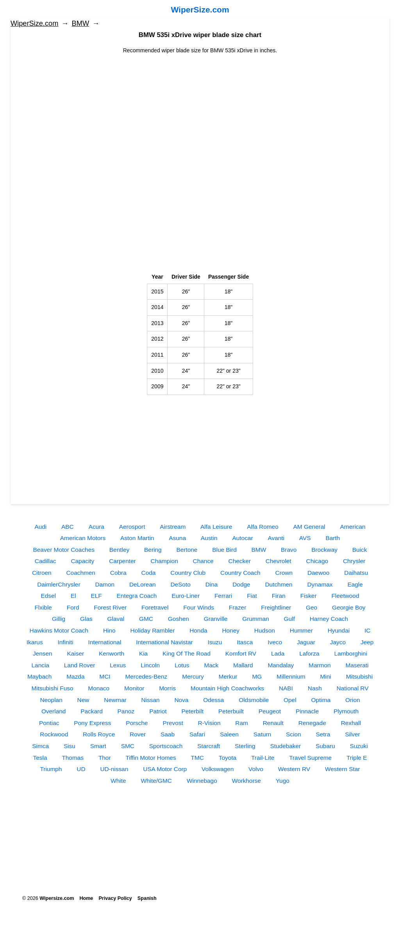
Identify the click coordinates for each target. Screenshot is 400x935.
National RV (353, 688)
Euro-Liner (185, 595)
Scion (293, 734)
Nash (315, 688)
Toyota (227, 757)
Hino (109, 630)
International (104, 642)
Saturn (262, 734)
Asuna (177, 538)
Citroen (42, 572)
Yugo (282, 780)
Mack (211, 665)
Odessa (213, 700)
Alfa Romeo (262, 526)
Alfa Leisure (216, 526)
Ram (241, 723)
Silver (352, 734)
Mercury (193, 676)
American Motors (82, 538)
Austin (209, 538)
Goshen (178, 618)
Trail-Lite (262, 757)
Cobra (118, 572)
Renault (273, 723)
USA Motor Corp (165, 769)
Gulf (289, 618)
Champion (164, 561)
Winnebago (202, 780)
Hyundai (339, 630)
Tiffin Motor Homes (150, 757)
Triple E (356, 757)
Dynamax (320, 584)
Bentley (119, 549)
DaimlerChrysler (58, 584)
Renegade (312, 723)
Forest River (110, 607)
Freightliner (276, 607)
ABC (67, 526)
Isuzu (215, 642)
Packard (91, 711)
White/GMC (156, 780)
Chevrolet (278, 561)
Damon (104, 584)
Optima (320, 700)
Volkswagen (218, 769)
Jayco (338, 642)
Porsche (137, 723)
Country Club (187, 572)
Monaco (98, 688)
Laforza (309, 653)
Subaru (325, 746)
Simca (40, 746)
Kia (143, 653)
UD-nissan (114, 769)
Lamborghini (350, 653)
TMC (197, 757)
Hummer (301, 630)
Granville (216, 618)
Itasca (245, 642)
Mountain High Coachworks (227, 688)
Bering (153, 549)
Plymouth (346, 711)
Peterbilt (193, 711)
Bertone (186, 549)
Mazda (75, 676)
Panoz (126, 711)
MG (257, 676)
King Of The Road (186, 653)
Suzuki (359, 746)
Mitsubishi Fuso (52, 688)
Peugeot (270, 711)
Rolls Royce (99, 734)
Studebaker (285, 746)
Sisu (69, 746)
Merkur (228, 676)
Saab (168, 734)
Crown (284, 572)
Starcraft (208, 746)
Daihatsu (356, 572)
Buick (359, 549)
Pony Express (92, 723)
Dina (211, 584)
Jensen (42, 653)
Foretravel (154, 607)
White (118, 780)
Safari (197, 734)
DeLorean (142, 584)
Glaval (116, 618)
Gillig (58, 618)
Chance (203, 561)
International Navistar (164, 642)
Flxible (43, 607)
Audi (40, 526)
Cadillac (45, 561)
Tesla (40, 757)
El (73, 595)
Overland (53, 711)
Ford (73, 607)
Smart (98, 746)
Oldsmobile (254, 700)
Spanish (147, 898)
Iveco (275, 642)
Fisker (308, 595)
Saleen (229, 734)
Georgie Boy (349, 607)
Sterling (245, 746)
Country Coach (240, 572)
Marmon (319, 665)
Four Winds (198, 607)
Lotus (182, 665)
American (353, 526)
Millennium (291, 676)
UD (81, 769)
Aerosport (132, 526)
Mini (325, 676)
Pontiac (49, 723)
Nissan (150, 700)
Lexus (118, 665)
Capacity (82, 561)
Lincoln (150, 665)
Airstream (173, 526)
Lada (277, 653)
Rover (138, 734)
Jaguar (306, 642)
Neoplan (51, 700)
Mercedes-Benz (146, 676)
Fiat (252, 595)
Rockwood (54, 734)
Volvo (255, 769)
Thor (104, 757)
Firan (279, 595)
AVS (305, 538)
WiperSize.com (200, 9)
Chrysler (354, 561)
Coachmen (80, 572)
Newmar (115, 700)
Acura (96, 526)
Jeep (367, 642)
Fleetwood (345, 595)
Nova (181, 700)
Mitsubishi (359, 676)
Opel (290, 700)
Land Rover (79, 665)
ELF (96, 595)
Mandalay (281, 665)
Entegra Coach (137, 595)
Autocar (242, 538)
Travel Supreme (310, 757)
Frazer (237, 607)
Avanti (276, 538)
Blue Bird (224, 549)
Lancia (40, 665)
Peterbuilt (231, 711)
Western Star (342, 769)
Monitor (134, 688)
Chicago (317, 561)
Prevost (172, 723)
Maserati (356, 665)
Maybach (39, 676)
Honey (230, 630)
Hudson (264, 630)
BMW (80, 23)
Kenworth (111, 653)
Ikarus (35, 642)
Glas (86, 618)
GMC (146, 618)
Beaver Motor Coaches (64, 549)
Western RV (294, 769)
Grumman (255, 618)
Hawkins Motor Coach (59, 630)
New (83, 700)
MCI (104, 676)
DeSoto (180, 584)
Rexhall (351, 723)
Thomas (73, 757)
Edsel (48, 595)
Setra (323, 734)
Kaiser (75, 653)
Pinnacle (307, 711)
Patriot (157, 711)
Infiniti (65, 642)
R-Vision (209, 723)
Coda (148, 572)
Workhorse (246, 780)
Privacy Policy (115, 898)
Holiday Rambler (152, 630)
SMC (127, 746)
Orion (352, 700)
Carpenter (122, 561)
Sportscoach (166, 746)
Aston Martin (137, 538)
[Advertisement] (200, 109)
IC (367, 630)
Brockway (324, 549)
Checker (240, 561)
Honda (198, 630)
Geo (311, 607)
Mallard (243, 665)
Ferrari (223, 595)
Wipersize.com (56, 898)
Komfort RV (240, 653)
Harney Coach (329, 618)
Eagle (354, 584)
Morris (167, 688)
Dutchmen (278, 584)
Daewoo (318, 572)
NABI (286, 688)
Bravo (288, 549)
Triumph (51, 769)
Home (86, 898)
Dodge (241, 584)
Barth (332, 538)
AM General (309, 526)
